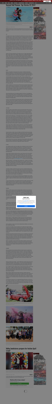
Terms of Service (27, 200)
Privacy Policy (24, 201)
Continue (26, 206)
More (36, 2)
